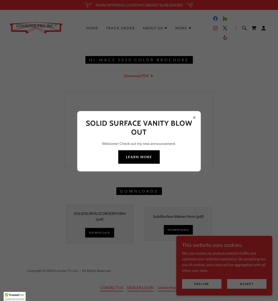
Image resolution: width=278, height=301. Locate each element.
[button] (15, 296)
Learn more (139, 157)
